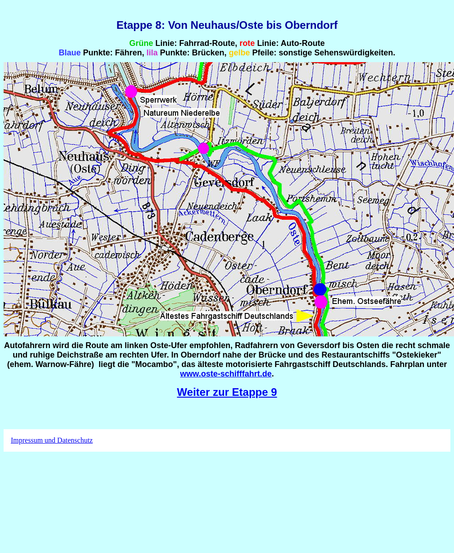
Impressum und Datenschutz (52, 440)
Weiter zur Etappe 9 (227, 392)
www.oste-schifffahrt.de (225, 373)
